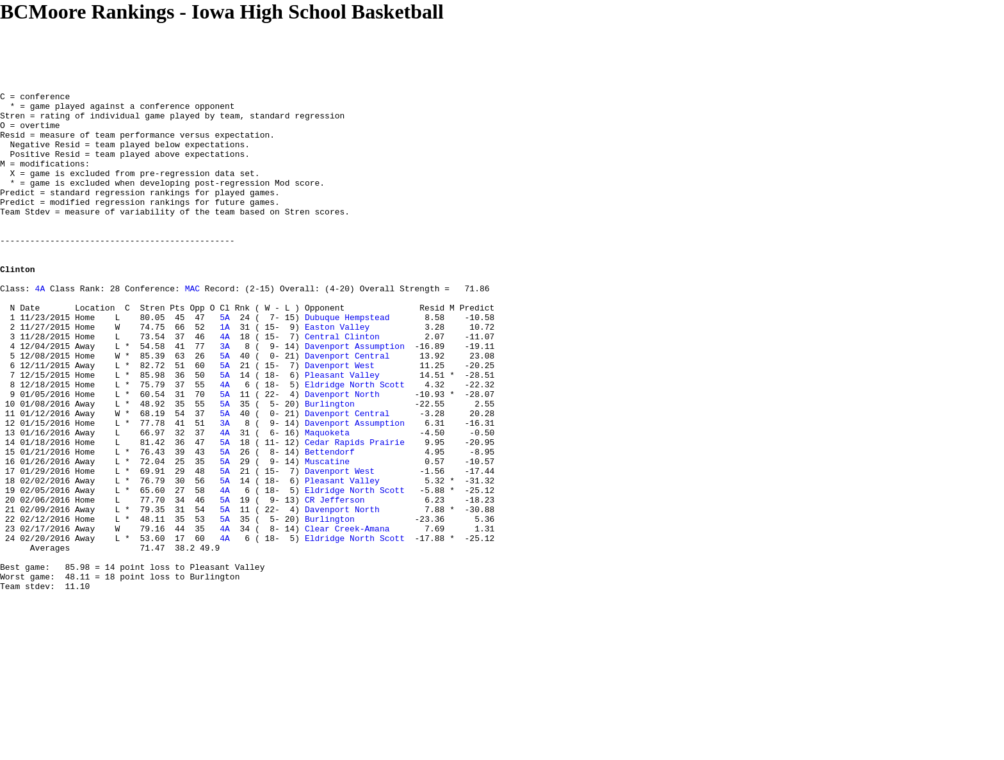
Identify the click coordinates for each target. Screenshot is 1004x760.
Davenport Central (347, 409)
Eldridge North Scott (355, 443)
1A (225, 374)
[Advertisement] (233, 52)
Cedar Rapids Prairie (355, 513)
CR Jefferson (335, 582)
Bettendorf (330, 524)
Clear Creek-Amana (347, 616)
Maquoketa (327, 501)
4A (40, 328)
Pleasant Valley (342, 432)
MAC (192, 328)
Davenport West (340, 420)
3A (225, 397)
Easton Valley (337, 374)
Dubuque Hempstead (347, 363)
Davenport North (342, 455)
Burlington (330, 467)
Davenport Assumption (355, 397)
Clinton (17, 305)
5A (225, 363)
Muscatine (327, 536)
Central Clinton (342, 386)
